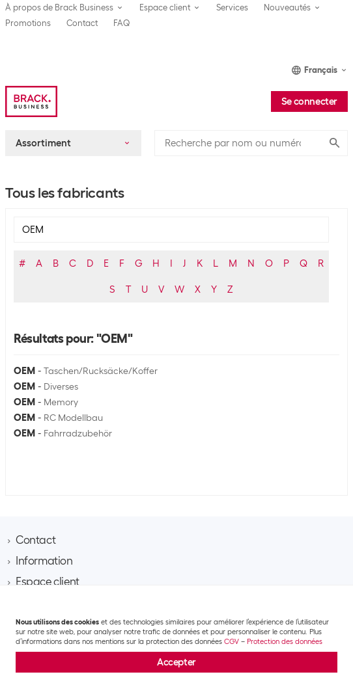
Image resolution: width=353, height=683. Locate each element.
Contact (82, 23)
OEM (24, 371)
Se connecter (309, 101)
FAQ (121, 23)
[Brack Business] (31, 101)
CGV (231, 641)
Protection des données (284, 641)
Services (232, 7)
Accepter (176, 662)
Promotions (28, 23)
